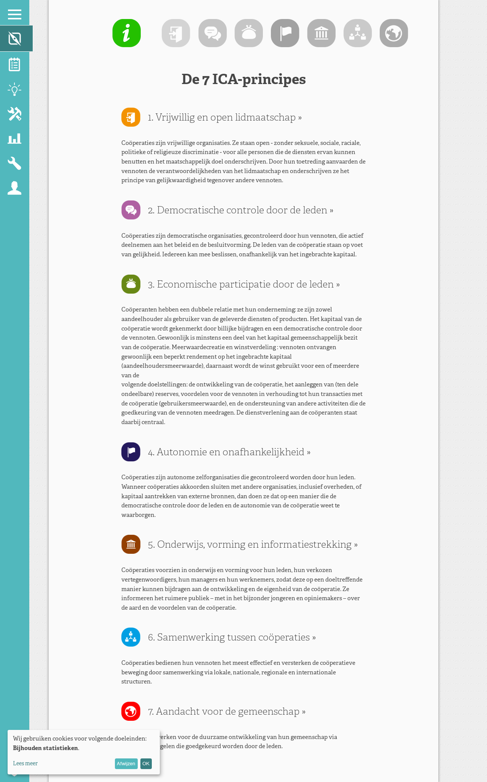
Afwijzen (126, 763)
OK (146, 763)
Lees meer (25, 763)
